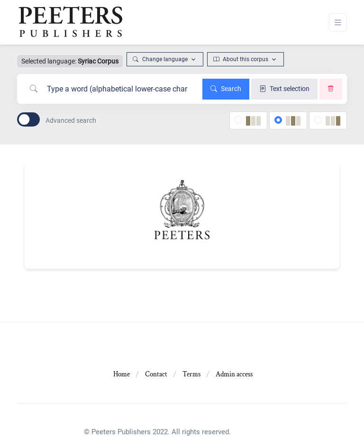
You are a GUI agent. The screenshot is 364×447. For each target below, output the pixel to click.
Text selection (284, 88)
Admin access (234, 374)
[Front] (70, 22)
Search (225, 88)
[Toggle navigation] (338, 22)
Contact (156, 374)
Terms (191, 374)
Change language (160, 59)
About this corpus (240, 59)
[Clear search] (330, 89)
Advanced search (71, 120)
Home (121, 374)
